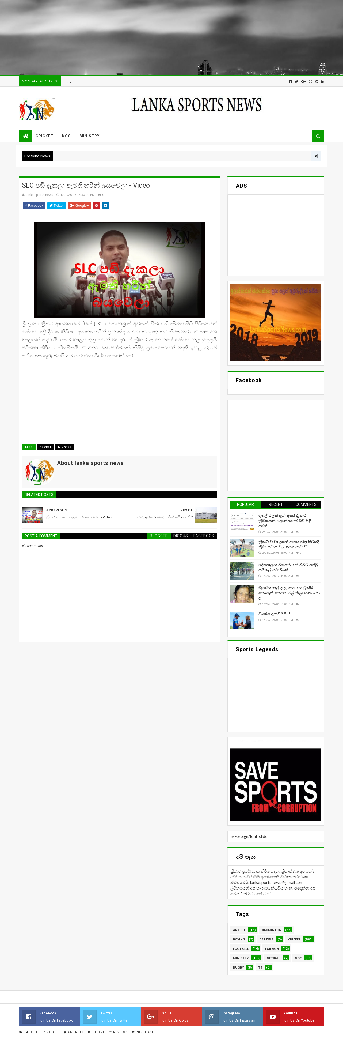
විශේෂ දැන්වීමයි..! (274, 614)
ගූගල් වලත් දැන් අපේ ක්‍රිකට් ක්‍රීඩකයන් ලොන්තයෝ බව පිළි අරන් (285, 520)
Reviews (118, 1032)
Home (69, 82)
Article (239, 930)
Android (74, 1032)
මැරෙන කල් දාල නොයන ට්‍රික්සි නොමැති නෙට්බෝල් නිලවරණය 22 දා (289, 593)
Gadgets (29, 1032)
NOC (66, 136)
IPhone (96, 1032)
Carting (267, 939)
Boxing (239, 939)
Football (241, 949)
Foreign (272, 949)
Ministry (89, 136)
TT (260, 967)
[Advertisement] (160, 37)
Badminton (271, 930)
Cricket (45, 136)
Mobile (52, 1032)
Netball (273, 958)
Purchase (143, 1032)
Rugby (238, 967)
